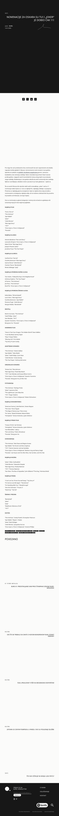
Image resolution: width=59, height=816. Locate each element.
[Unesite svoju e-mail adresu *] (22, 793)
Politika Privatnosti (24, 811)
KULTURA (7, 631)
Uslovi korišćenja (49, 811)
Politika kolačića (37, 811)
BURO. (11, 26)
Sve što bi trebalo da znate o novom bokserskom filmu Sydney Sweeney (30, 635)
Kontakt (43, 795)
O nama (43, 787)
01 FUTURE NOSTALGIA (11, 583)
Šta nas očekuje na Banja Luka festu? (40, 776)
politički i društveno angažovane (28, 172)
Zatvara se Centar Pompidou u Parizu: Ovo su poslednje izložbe (30, 729)
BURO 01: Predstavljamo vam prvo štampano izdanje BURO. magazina (32, 587)
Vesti (6, 13)
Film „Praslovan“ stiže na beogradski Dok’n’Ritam (35, 683)
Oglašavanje (44, 791)
